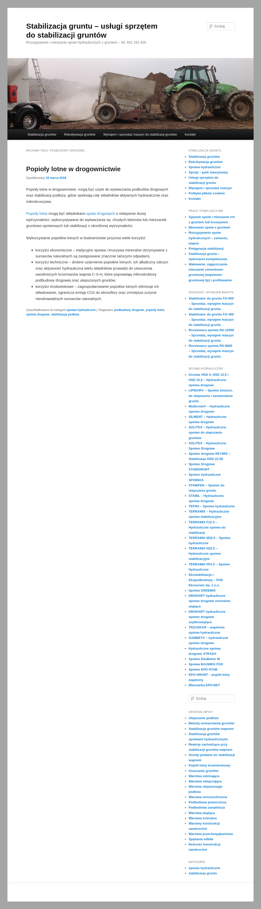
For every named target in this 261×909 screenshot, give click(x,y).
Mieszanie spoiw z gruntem (209, 227)
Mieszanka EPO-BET (204, 685)
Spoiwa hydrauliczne (205, 167)
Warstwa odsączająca (205, 781)
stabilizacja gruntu (203, 873)
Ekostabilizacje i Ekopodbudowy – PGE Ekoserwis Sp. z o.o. (206, 580)
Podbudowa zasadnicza (207, 807)
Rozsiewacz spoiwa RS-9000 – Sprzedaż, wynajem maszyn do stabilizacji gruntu (211, 351)
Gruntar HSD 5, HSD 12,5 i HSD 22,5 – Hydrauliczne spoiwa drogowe (208, 380)
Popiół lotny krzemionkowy (209, 765)
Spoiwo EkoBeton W (204, 659)
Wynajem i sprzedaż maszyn (210, 188)
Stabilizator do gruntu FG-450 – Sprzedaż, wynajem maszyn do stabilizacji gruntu (211, 319)
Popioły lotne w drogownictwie (73, 169)
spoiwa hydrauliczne (80, 310)
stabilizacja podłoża (65, 314)
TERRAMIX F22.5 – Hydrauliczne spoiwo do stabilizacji (207, 527)
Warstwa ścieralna (203, 818)
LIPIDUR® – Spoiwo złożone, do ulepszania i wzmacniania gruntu (211, 395)
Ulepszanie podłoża (204, 718)
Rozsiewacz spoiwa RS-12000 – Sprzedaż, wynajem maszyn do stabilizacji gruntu (211, 335)
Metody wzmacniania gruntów (211, 723)
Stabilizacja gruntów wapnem (211, 729)
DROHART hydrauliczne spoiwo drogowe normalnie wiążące (209, 601)
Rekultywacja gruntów (79, 134)
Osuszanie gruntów (203, 771)
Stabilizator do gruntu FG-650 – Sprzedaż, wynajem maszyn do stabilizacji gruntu (211, 304)
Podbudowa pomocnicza (207, 802)
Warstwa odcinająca (204, 776)
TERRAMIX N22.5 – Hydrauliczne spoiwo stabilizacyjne (205, 553)
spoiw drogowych (100, 213)
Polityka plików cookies (207, 193)
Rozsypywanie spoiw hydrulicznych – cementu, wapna (208, 238)
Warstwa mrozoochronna (208, 797)
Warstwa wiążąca (202, 813)
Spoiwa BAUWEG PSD (206, 664)
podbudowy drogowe (129, 310)
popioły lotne (155, 310)
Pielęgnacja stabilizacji (206, 248)
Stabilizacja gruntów (41, 134)
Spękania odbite (201, 839)
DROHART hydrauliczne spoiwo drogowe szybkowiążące (207, 617)
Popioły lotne (36, 213)
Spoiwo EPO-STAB (203, 669)
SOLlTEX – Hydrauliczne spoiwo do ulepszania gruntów (207, 432)
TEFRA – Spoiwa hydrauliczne (212, 506)
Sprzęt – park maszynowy (208, 172)
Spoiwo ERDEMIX (202, 590)
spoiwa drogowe (37, 314)
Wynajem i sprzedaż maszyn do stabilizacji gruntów (140, 134)
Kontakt (190, 134)
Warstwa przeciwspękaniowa (211, 834)
